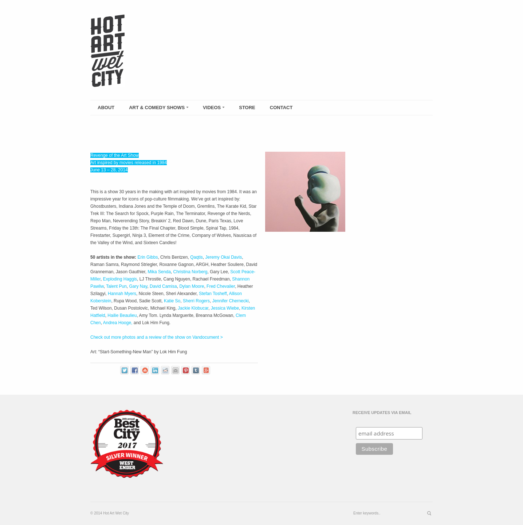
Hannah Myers (122, 293)
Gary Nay (138, 286)
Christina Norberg (190, 271)
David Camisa (163, 286)
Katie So (172, 300)
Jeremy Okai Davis (223, 257)
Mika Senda (159, 271)
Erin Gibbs (147, 257)
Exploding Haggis (120, 279)
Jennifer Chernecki (230, 300)
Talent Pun (116, 286)
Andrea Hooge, (118, 322)
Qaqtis (196, 257)
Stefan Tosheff (213, 293)
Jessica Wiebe (225, 308)
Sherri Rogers (196, 300)
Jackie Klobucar (193, 308)
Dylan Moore (191, 286)
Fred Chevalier (221, 286)
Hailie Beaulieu (122, 315)
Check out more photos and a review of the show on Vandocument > (156, 337)
